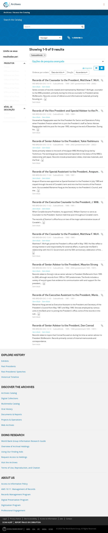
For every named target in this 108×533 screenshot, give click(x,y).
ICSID (51, 529)
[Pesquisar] (82, 27)
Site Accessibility (30, 519)
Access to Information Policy (14, 483)
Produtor (9, 63)
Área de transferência (72, 38)
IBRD (28, 529)
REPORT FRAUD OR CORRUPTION (28, 522)
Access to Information (48, 519)
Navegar (50, 38)
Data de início (57, 72)
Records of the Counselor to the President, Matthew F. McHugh (67, 80)
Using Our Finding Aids (12, 451)
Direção (70, 72)
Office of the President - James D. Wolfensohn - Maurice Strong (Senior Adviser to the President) (14, 92)
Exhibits (5, 361)
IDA (33, 529)
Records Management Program (16, 494)
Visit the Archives (9, 462)
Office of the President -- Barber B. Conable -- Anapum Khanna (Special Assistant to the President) (14, 84)
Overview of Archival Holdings (15, 446)
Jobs (61, 519)
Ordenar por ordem (40, 72)
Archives (16, 4)
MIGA (44, 529)
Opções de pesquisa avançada (48, 61)
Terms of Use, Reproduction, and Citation (20, 467)
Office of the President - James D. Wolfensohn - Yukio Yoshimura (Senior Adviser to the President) (14, 101)
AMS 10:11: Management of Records (18, 489)
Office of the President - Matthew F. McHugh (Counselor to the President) (14, 71)
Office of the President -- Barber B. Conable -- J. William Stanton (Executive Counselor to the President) (14, 75)
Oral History (7, 409)
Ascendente (81, 72)
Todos (6, 67)
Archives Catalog (9, 393)
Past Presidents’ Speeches (13, 371)
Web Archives (7, 425)
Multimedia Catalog (10, 403)
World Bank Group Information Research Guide (23, 441)
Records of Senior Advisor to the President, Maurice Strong (65, 265)
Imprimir (87, 68)
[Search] (54, 27)
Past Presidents (8, 366)
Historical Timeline (10, 377)
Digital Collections (9, 398)
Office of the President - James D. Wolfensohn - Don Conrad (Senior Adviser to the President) (14, 96)
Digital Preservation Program (14, 499)
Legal (5, 519)
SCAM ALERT (7, 522)
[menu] (104, 4)
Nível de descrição (9, 108)
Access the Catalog (21, 12)
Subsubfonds (9, 118)
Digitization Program (11, 505)
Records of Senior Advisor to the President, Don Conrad (63, 326)
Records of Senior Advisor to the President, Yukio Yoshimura (65, 141)
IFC (38, 529)
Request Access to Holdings (14, 457)
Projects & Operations (11, 419)
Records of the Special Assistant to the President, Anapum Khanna (70, 172)
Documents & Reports (11, 414)
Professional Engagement (13, 510)
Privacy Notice (15, 519)
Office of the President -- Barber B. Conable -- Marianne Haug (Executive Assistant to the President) (14, 79)
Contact (69, 519)
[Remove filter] (44, 55)
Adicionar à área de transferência (102, 80)
